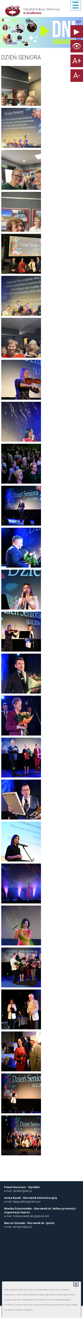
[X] (76, 1284)
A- (76, 75)
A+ (76, 60)
